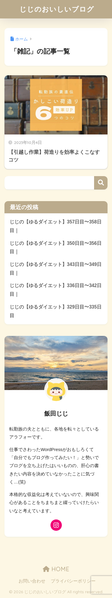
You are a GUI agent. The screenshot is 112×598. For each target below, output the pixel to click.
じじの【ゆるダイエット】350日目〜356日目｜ (56, 247)
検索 (101, 183)
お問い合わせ (32, 581)
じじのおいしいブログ (56, 9)
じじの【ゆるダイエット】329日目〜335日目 (56, 311)
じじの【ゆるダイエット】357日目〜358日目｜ (56, 226)
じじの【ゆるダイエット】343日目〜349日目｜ (56, 268)
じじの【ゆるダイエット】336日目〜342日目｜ (56, 290)
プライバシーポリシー (73, 581)
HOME (56, 569)
